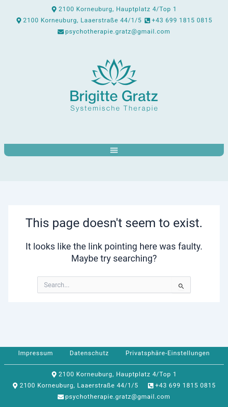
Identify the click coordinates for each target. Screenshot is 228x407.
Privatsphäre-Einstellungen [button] (168, 353)
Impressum (35, 353)
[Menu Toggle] (114, 150)
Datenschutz (89, 353)
